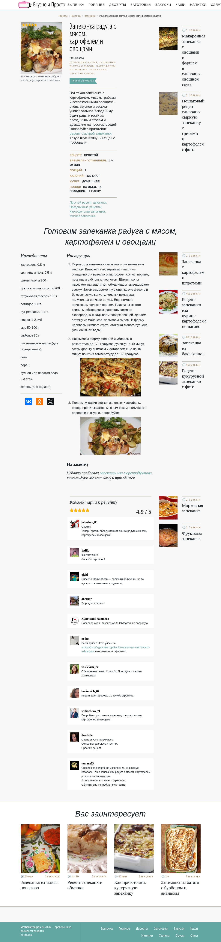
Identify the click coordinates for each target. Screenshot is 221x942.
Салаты (164, 935)
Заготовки (140, 5)
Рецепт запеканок (82, 80)
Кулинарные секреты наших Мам (41, 4)
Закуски (163, 5)
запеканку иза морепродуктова (126, 473)
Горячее (97, 5)
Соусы (179, 935)
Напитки (198, 5)
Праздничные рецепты (85, 207)
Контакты (26, 934)
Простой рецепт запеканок (88, 202)
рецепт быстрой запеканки (90, 133)
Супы (194, 935)
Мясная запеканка (82, 216)
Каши (181, 5)
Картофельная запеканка (87, 211)
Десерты (117, 5)
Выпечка (75, 5)
